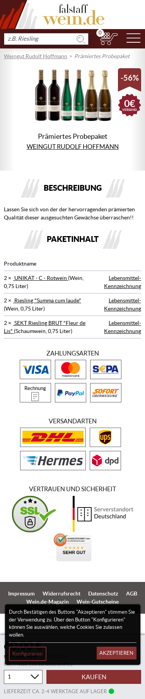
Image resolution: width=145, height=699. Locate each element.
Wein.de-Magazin (47, 602)
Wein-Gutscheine (98, 602)
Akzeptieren (116, 653)
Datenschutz (103, 593)
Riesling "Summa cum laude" (47, 300)
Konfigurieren (27, 654)
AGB (131, 593)
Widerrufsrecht (61, 593)
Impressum (21, 593)
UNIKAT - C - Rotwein (40, 278)
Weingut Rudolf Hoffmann (35, 56)
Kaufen (94, 676)
